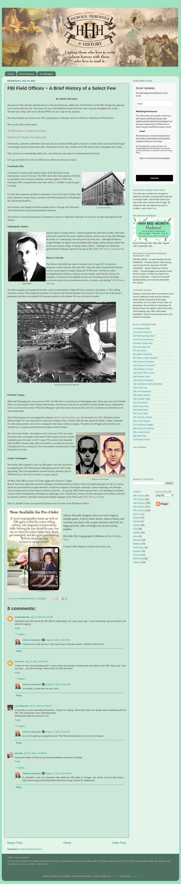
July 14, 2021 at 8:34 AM (40, 706)
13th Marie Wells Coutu (143, 373)
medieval (137, 562)
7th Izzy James (140, 350)
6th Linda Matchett (141, 347)
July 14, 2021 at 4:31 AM (41, 617)
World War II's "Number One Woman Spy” (27, 137)
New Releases (26, 74)
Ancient (136, 518)
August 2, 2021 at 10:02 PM (58, 773)
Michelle (19, 753)
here (154, 208)
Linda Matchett (22, 617)
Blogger (134, 876)
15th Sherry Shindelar (143, 380)
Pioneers (137, 540)
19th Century (139, 507)
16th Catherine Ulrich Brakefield (147, 384)
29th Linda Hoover (141, 432)
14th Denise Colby (141, 376)
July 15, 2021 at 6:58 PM (35, 753)
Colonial (136, 521)
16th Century (139, 495)
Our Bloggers (46, 74)
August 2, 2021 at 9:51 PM (58, 640)
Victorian (137, 555)
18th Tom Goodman (142, 391)
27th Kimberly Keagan (143, 425)
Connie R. (20, 661)
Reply (17, 628)
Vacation (137, 551)
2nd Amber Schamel (142, 332)
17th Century (139, 499)
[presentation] (152, 168)
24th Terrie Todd (140, 413)
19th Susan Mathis (141, 395)
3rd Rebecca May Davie (144, 336)
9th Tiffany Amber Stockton (145, 358)
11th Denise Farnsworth (144, 365)
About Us (137, 514)
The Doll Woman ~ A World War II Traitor (26, 131)
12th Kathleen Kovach (143, 369)
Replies (21, 634)
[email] (154, 103)
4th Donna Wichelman (143, 339)
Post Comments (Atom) (31, 849)
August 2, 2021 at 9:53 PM (58, 732)
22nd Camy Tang (141, 406)
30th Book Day (140, 436)
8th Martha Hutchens (142, 354)
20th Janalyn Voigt (141, 399)
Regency (137, 544)
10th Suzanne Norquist (143, 362)
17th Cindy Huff (140, 388)
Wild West (137, 558)
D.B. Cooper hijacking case (67, 417)
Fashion (136, 525)
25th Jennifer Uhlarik (142, 417)
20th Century (139, 510)
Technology (138, 547)
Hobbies (137, 532)
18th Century (139, 503)
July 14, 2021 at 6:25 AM (36, 661)
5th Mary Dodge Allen (143, 343)
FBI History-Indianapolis (111, 249)
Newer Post (14, 842)
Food (135, 529)
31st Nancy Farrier (141, 439)
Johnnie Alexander (32, 640)
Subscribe (154, 178)
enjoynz (114, 876)
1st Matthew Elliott (141, 328)
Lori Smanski (21, 706)
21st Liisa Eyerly (140, 402)
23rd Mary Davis (140, 410)
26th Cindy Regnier (142, 421)
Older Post (119, 842)
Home (11, 74)
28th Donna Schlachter (143, 428)
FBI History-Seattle (94, 497)
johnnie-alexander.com (99, 546)
